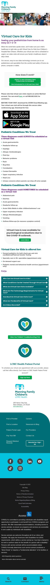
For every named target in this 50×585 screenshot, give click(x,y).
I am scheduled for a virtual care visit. (25, 86)
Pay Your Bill (11, 445)
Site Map (25, 497)
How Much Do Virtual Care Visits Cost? (20, 304)
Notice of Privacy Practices (25, 506)
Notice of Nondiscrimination (25, 503)
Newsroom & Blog (32, 433)
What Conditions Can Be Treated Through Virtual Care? (22, 287)
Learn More (25, 243)
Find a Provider (12, 428)
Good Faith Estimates (25, 512)
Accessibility (25, 516)
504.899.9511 (18, 415)
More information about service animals (14, 568)
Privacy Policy (25, 500)
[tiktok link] (10, 477)
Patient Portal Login (13, 439)
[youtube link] (39, 470)
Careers (29, 428)
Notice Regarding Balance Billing (25, 509)
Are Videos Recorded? (13, 313)
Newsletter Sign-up (35, 452)
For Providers (31, 439)
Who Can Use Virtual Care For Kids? (19, 282)
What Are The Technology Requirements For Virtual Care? (23, 298)
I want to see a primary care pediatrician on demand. (25, 80)
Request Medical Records (12, 451)
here (20, 99)
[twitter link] (20, 470)
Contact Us (30, 445)
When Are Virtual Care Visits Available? (20, 293)
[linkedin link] (30, 470)
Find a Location (12, 433)
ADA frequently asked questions (11, 565)
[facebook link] (10, 470)
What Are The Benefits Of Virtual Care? (20, 308)
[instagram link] (20, 477)
